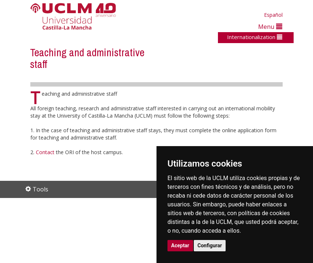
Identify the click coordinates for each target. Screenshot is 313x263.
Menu (270, 26)
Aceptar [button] (180, 245)
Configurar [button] (209, 245)
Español (273, 14)
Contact (45, 152)
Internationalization (254, 37)
